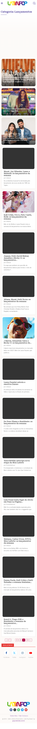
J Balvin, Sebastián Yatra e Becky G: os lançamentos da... (17, 342)
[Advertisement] (18, 35)
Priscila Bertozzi (10, 465)
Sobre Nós (13, 716)
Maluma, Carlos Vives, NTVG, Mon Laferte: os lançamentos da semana (17, 541)
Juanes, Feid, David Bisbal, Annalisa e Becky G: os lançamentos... (16, 258)
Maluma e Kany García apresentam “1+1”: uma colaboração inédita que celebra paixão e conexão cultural (18, 137)
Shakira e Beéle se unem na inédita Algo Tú (15, 110)
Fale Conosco (23, 716)
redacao (7, 84)
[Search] (34, 3)
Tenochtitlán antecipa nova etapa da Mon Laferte (17, 462)
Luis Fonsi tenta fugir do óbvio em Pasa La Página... (18, 501)
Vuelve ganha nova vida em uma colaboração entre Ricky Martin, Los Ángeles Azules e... (18, 79)
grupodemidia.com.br (18, 721)
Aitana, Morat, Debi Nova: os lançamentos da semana (17, 300)
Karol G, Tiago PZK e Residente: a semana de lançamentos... (15, 621)
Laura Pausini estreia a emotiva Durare (14, 383)
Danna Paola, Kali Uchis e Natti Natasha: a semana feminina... (18, 581)
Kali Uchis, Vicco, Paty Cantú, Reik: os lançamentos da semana (18, 217)
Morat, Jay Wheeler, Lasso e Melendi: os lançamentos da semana (17, 173)
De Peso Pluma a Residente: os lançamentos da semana (18, 422)
